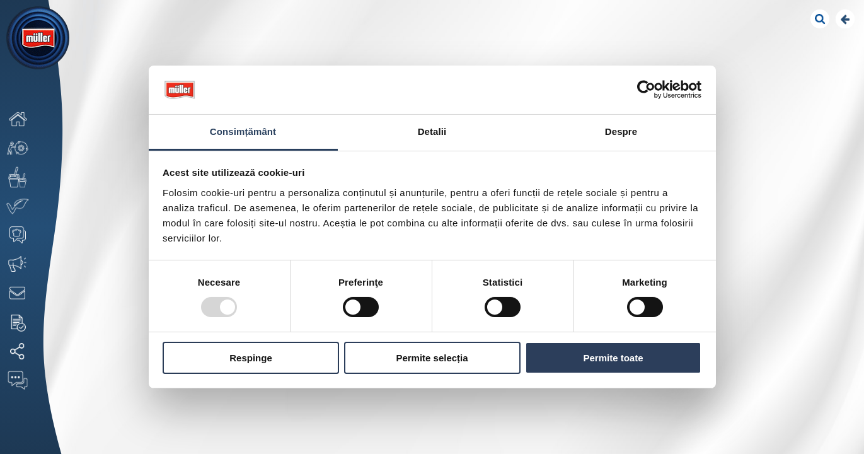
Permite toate (613, 357)
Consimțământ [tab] (243, 131)
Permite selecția (432, 357)
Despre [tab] (621, 131)
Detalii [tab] (432, 131)
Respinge (250, 357)
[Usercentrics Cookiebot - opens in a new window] (646, 89)
